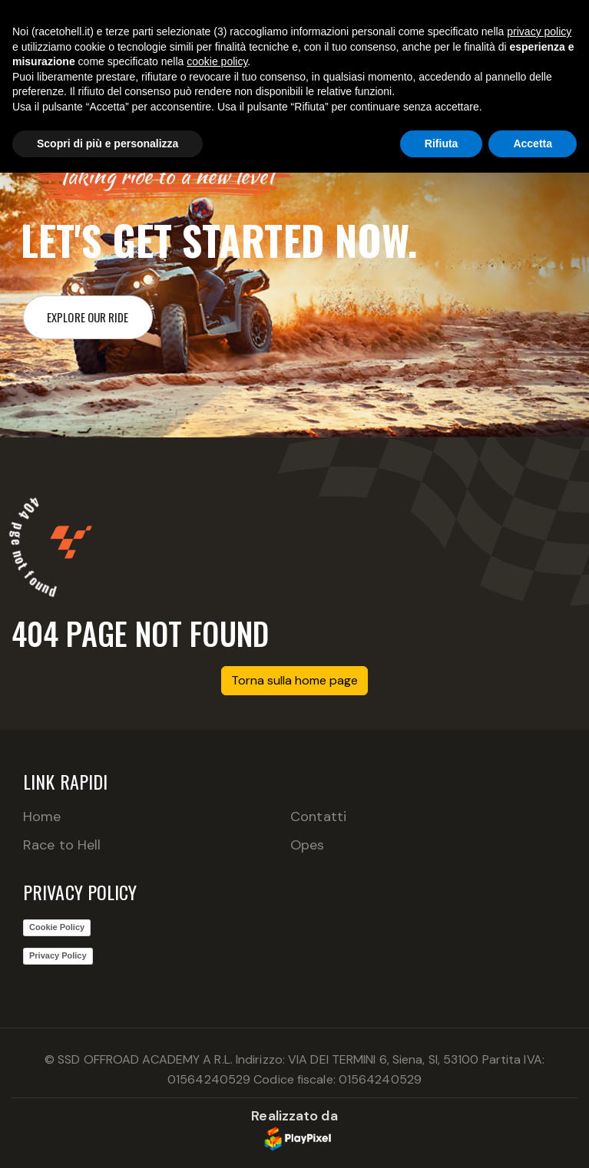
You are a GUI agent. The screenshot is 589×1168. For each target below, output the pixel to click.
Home (42, 816)
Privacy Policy (58, 955)
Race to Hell (62, 845)
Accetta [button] (532, 143)
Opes (307, 845)
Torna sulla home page (294, 680)
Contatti (318, 816)
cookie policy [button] (217, 61)
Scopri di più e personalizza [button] (107, 143)
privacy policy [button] (539, 31)
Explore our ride (88, 316)
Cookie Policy (56, 927)
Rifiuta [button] (441, 143)
